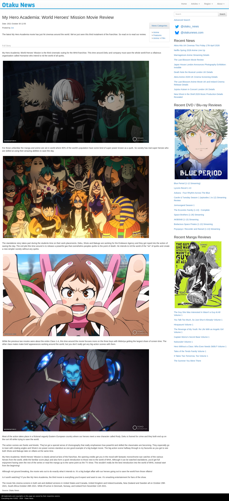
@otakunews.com (192, 32)
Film (163, 38)
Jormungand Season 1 (184, 205)
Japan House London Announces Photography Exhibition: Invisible (200, 66)
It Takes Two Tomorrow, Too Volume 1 (191, 356)
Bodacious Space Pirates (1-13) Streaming (193, 224)
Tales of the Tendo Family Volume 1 (190, 351)
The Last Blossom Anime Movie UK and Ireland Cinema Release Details (199, 83)
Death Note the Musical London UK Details (193, 72)
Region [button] (208, 4)
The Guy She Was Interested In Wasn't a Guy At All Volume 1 (197, 313)
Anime (156, 32)
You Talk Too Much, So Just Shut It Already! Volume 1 (198, 320)
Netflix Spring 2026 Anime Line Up (189, 50)
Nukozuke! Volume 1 (183, 342)
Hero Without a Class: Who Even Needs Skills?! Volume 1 (200, 346)
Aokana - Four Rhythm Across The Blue (192, 193)
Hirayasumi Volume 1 (183, 324)
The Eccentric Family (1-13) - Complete (192, 210)
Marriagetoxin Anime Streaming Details (191, 55)
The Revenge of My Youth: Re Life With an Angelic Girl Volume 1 (198, 330)
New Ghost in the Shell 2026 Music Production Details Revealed (198, 95)
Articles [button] (195, 4)
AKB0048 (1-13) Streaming (186, 219)
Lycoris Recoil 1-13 (182, 188)
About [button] (220, 4)
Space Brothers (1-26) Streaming (189, 215)
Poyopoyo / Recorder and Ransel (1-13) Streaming (197, 229)
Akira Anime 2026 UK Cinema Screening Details (196, 77)
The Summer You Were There (187, 361)
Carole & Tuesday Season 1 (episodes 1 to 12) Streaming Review (200, 199)
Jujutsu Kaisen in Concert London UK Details (194, 89)
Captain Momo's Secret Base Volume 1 (191, 337)
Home (184, 4)
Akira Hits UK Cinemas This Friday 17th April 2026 (197, 45)
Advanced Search (182, 20)
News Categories (159, 25)
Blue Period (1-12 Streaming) (187, 183)
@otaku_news (190, 26)
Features (157, 35)
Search (222, 14)
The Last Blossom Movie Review (189, 60)
